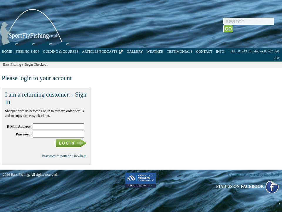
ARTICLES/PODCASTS (102, 51)
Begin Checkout (36, 64)
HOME (7, 51)
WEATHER (155, 51)
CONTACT (204, 51)
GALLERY (135, 51)
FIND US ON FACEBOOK (247, 186)
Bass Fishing (12, 64)
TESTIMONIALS (179, 51)
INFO (220, 51)
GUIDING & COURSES (60, 51)
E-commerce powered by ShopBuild (253, 175)
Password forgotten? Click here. (64, 156)
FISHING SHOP (27, 51)
